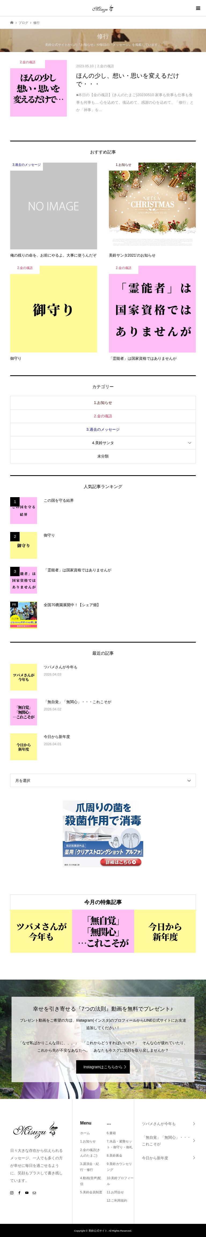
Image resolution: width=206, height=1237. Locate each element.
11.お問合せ (115, 1192)
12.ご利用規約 (117, 1200)
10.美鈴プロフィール (120, 1181)
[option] (41, 931)
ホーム (85, 1133)
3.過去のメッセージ (103, 429)
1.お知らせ (103, 402)
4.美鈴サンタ (103, 443)
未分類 (103, 456)
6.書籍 (111, 1133)
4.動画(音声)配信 (90, 1181)
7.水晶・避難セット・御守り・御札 (120, 1144)
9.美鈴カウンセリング (119, 1167)
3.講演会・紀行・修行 (89, 1167)
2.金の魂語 (103, 416)
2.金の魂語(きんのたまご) (90, 1153)
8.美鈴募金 (114, 1155)
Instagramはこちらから (103, 1067)
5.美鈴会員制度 (91, 1192)
